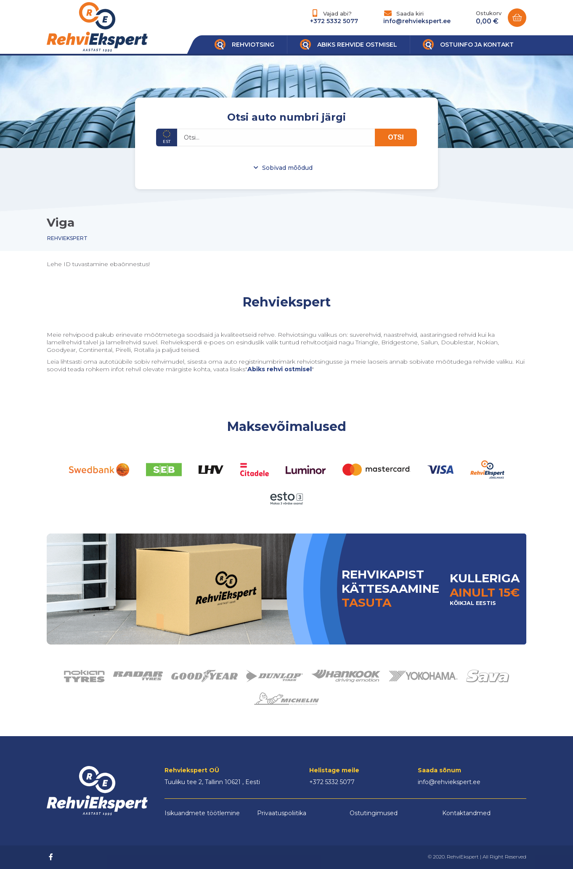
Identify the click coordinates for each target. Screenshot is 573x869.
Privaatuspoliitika (281, 813)
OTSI (395, 137)
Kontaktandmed (466, 813)
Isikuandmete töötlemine (202, 813)
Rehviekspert (67, 238)
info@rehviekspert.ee (417, 21)
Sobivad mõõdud (287, 168)
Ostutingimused (374, 813)
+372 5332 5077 (334, 21)
